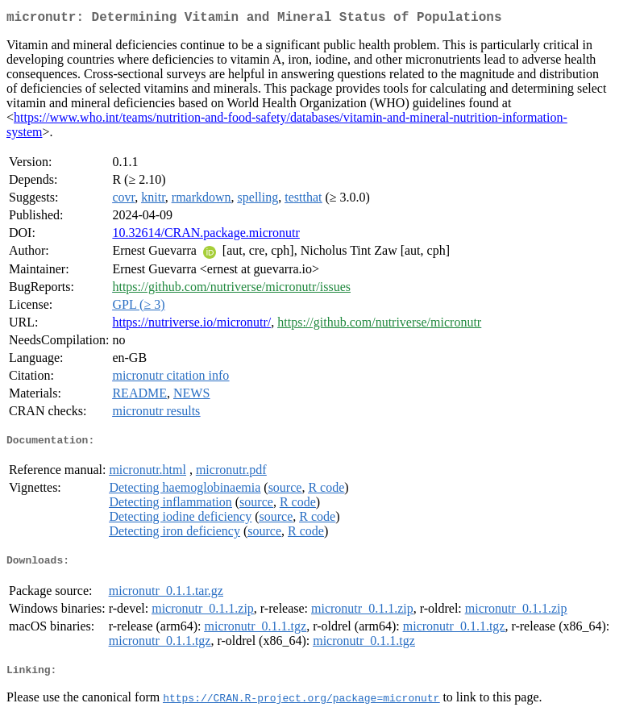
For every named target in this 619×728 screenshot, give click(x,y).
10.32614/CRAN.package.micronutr (205, 236)
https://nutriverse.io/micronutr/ (191, 325)
